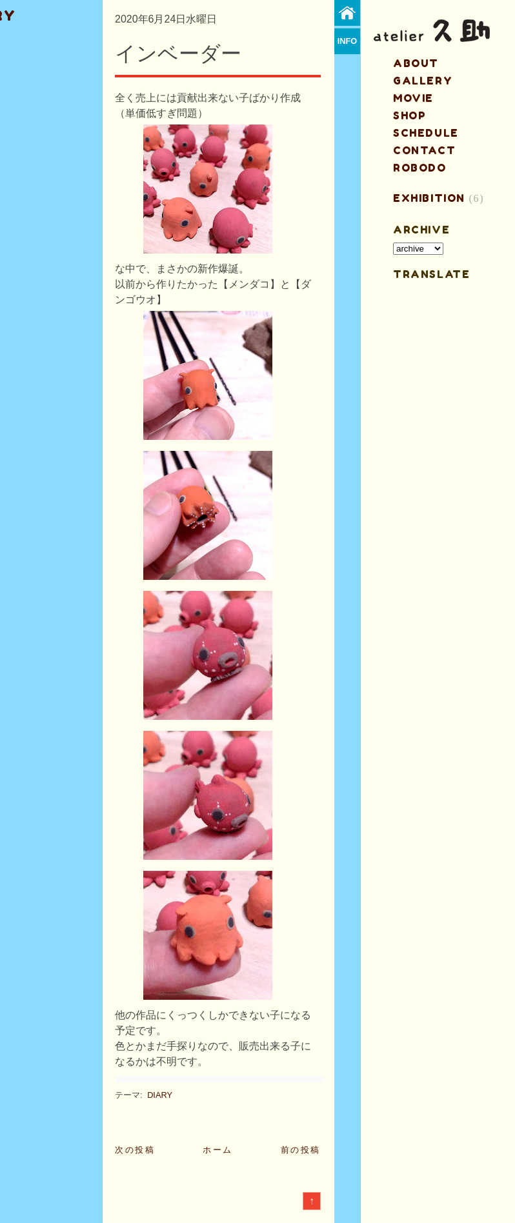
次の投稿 (135, 1150)
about (416, 63)
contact (424, 150)
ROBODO (420, 167)
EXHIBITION (429, 198)
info (348, 41)
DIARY (159, 1095)
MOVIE (413, 98)
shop (409, 115)
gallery (422, 80)
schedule (426, 132)
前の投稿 (301, 1150)
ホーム (218, 1150)
